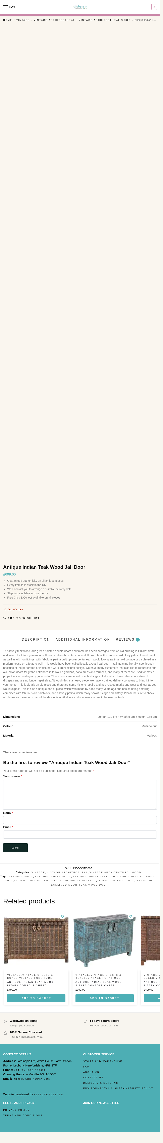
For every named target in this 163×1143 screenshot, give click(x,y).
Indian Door (25, 880)
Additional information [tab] (83, 639)
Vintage (23, 20)
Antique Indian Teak (90, 876)
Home (7, 20)
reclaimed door (63, 885)
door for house (124, 876)
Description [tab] (36, 639)
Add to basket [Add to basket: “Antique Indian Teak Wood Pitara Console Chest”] (36, 998)
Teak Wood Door (93, 885)
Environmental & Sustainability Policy (118, 1088)
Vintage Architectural (54, 20)
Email (8, 827)
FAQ (86, 1066)
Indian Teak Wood (52, 880)
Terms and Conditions (23, 1115)
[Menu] (9, 7)
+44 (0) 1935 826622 (30, 1070)
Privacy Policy (16, 1110)
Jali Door (143, 880)
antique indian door (53, 876)
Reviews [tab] (128, 640)
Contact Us (93, 1077)
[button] (153, 7)
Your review (12, 776)
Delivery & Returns (100, 1083)
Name (8, 812)
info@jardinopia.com (32, 1079)
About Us (91, 1072)
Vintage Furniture (35, 978)
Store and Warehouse (102, 1061)
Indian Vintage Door (116, 880)
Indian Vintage (83, 880)
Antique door (21, 876)
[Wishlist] (62, 916)
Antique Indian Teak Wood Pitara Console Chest (30, 984)
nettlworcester (48, 1094)
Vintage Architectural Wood (105, 20)
